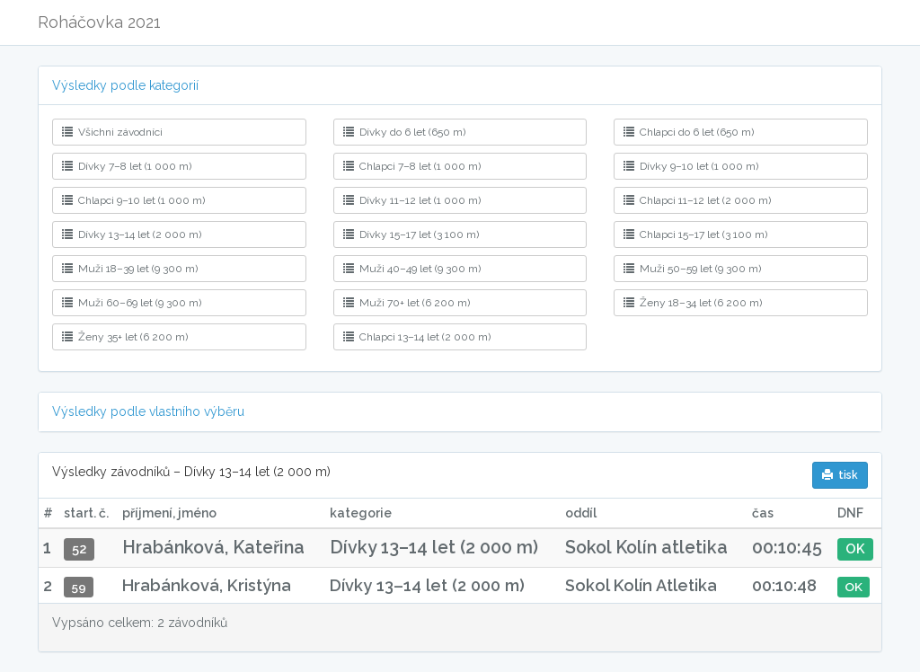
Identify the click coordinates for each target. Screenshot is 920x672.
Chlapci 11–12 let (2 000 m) (697, 200)
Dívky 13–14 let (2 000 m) (131, 234)
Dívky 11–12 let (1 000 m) (412, 200)
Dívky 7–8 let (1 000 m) (126, 166)
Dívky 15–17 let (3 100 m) (411, 234)
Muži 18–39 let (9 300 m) (130, 268)
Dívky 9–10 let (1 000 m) (691, 166)
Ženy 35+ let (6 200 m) (125, 337)
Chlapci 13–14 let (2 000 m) (417, 337)
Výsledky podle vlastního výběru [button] (148, 411)
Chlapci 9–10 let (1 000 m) (133, 200)
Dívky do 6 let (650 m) (404, 132)
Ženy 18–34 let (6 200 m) (693, 302)
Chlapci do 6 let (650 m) (689, 132)
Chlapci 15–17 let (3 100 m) (695, 234)
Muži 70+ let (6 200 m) (406, 302)
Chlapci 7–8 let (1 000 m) (412, 166)
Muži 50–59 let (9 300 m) (692, 268)
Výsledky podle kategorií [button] (125, 85)
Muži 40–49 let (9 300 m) (412, 268)
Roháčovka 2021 (99, 22)
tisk (840, 475)
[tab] (460, 85)
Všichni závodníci (112, 132)
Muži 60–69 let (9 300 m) (131, 302)
